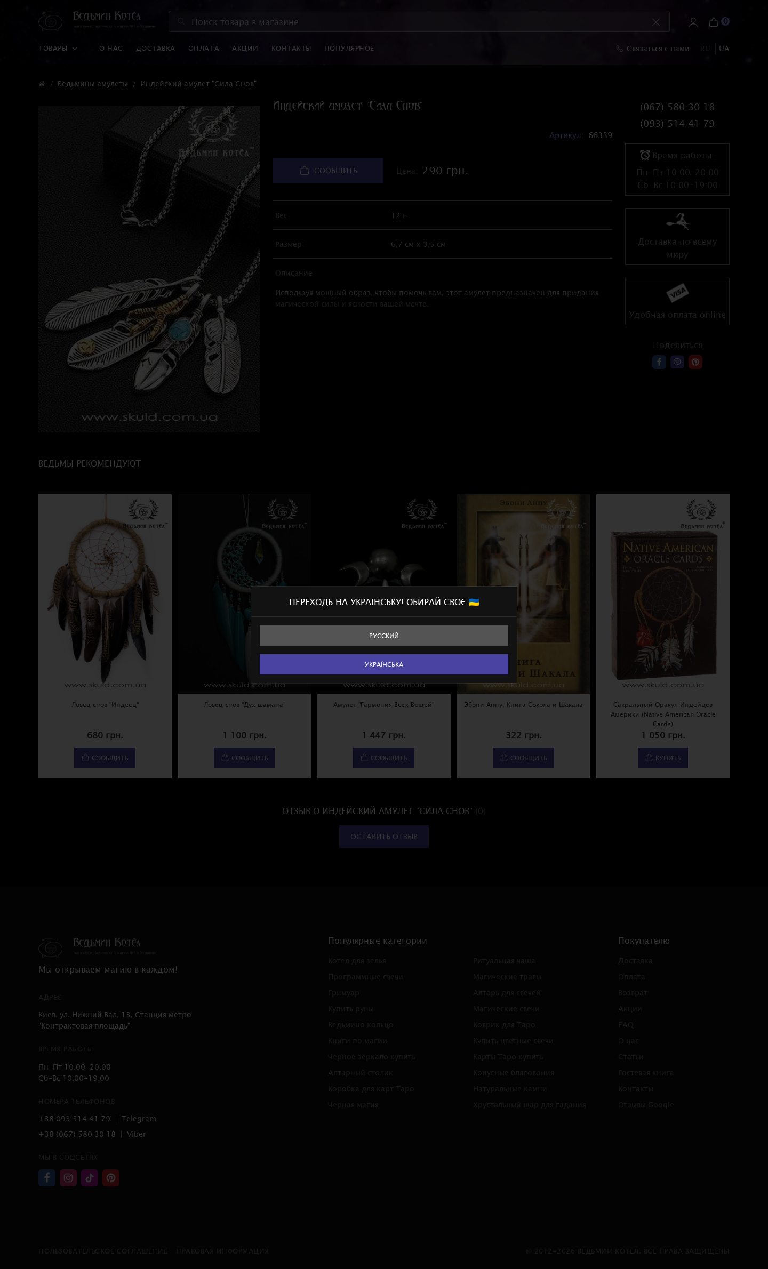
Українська (384, 664)
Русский (384, 635)
